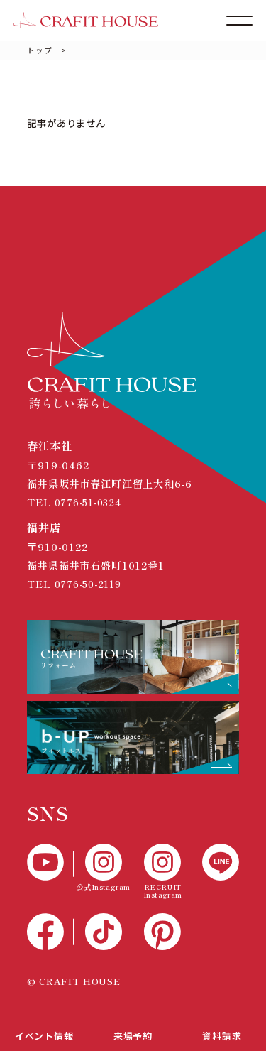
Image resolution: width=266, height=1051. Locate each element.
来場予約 (133, 1033)
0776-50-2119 (92, 583)
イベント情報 (44, 1033)
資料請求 (222, 1033)
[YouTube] (50, 862)
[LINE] (215, 862)
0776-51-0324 (93, 501)
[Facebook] (50, 931)
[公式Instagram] (103, 867)
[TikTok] (103, 931)
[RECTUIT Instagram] (163, 872)
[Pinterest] (163, 931)
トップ (39, 50)
